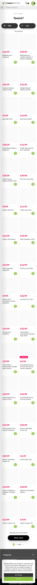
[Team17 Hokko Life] (10, 509)
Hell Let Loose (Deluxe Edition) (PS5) (9, 180)
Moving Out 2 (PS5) (26, 299)
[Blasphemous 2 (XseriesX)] (10, 41)
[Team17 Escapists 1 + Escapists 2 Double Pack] (10, 477)
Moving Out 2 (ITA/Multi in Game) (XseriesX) (8, 301)
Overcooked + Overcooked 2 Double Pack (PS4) (27, 334)
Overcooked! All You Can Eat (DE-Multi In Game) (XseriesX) (26, 366)
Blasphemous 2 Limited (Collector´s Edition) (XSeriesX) (26, 57)
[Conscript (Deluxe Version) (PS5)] (10, 74)
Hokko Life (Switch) (8, 239)
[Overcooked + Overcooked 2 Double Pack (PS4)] (27, 318)
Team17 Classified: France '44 (26, 429)
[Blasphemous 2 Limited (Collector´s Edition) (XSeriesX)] (27, 41)
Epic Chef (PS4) (7, 119)
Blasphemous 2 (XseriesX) (7, 56)
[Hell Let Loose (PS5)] (27, 165)
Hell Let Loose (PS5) (26, 179)
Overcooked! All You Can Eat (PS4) (9, 398)
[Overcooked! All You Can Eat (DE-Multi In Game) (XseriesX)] (27, 351)
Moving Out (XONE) (26, 268)
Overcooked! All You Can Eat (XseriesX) (9, 429)
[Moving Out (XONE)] (27, 255)
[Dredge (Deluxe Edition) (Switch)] (27, 74)
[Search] (18, 8)
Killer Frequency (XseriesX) (7, 269)
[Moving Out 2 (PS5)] (27, 285)
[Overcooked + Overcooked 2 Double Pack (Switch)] (10, 351)
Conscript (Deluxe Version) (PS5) (8, 89)
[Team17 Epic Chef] (27, 446)
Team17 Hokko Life (8, 523)
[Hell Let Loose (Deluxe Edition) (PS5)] (10, 165)
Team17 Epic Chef (25, 459)
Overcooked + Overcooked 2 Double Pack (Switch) (9, 366)
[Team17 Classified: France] (27, 415)
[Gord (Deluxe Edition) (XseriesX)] (10, 134)
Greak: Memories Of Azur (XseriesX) (26, 149)
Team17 (21, 13)
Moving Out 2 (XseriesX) (6, 333)
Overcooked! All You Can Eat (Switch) (26, 398)
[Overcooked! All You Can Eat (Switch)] (27, 384)
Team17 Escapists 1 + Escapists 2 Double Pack (9, 492)
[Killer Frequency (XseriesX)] (10, 255)
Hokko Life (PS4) (8, 210)
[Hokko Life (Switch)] (10, 225)
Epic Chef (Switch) (26, 119)
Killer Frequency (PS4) (27, 239)
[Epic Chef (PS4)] (10, 105)
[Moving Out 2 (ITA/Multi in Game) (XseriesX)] (10, 285)
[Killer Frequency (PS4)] (27, 225)
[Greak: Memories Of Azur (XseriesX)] (27, 134)
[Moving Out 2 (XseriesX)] (10, 318)
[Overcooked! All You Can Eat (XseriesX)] (10, 415)
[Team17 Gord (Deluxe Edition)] (27, 477)
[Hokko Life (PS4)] (10, 196)
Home (15, 13)
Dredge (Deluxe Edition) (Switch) (25, 89)
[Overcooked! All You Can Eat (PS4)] (10, 384)
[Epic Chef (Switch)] (27, 105)
